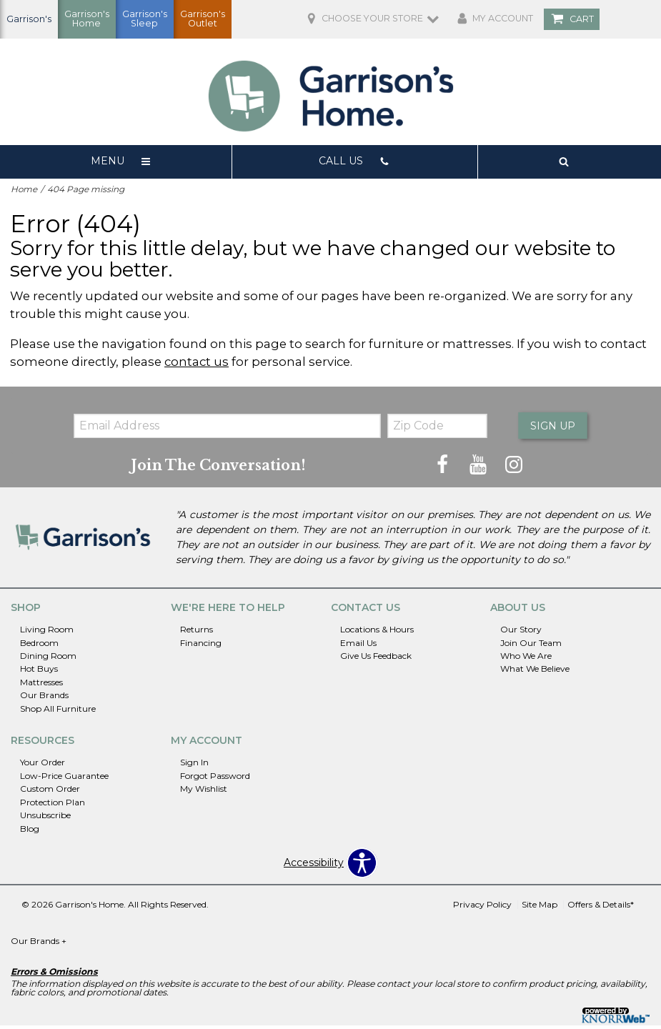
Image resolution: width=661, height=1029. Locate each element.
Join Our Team (531, 646)
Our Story (521, 632)
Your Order (42, 765)
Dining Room (48, 659)
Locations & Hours (377, 632)
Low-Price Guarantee (64, 779)
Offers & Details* (600, 908)
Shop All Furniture (58, 712)
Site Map (539, 908)
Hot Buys (39, 672)
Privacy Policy (482, 908)
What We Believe (535, 672)
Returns (196, 632)
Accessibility (314, 867)
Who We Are (526, 659)
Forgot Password (215, 779)
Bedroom (39, 646)
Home (24, 192)
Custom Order (50, 792)
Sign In (194, 765)
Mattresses (41, 685)
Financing (201, 646)
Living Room (47, 632)
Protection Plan (52, 805)
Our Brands (44, 698)
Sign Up (551, 428)
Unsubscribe (45, 818)
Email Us (358, 646)
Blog (29, 832)
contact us (196, 364)
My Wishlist (203, 792)
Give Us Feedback (376, 659)
